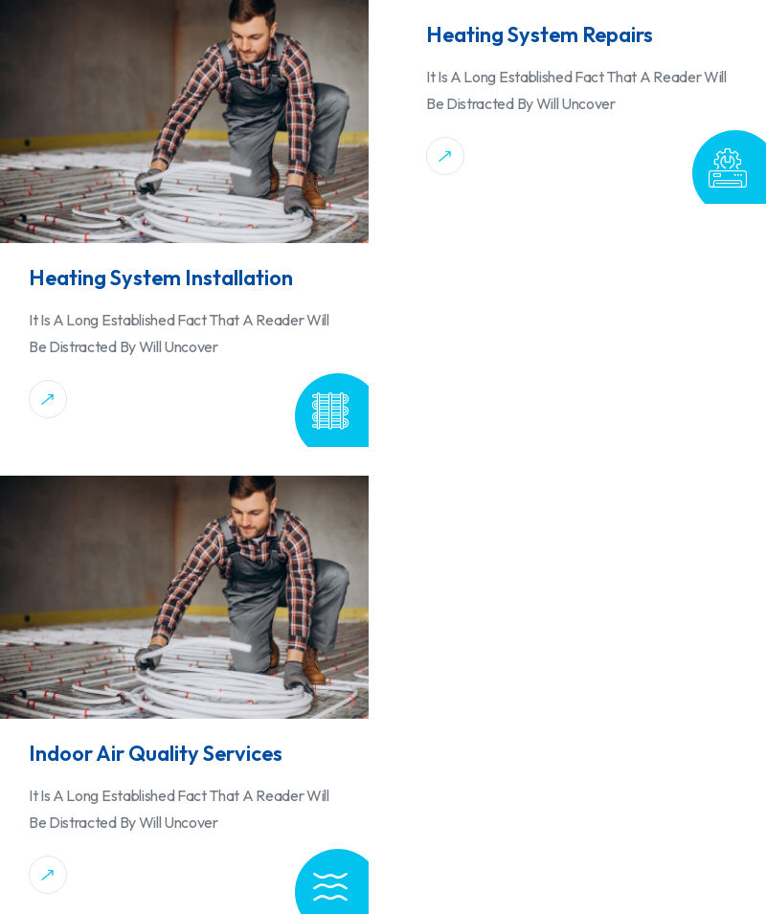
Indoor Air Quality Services (155, 753)
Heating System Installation (161, 277)
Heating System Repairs (539, 34)
